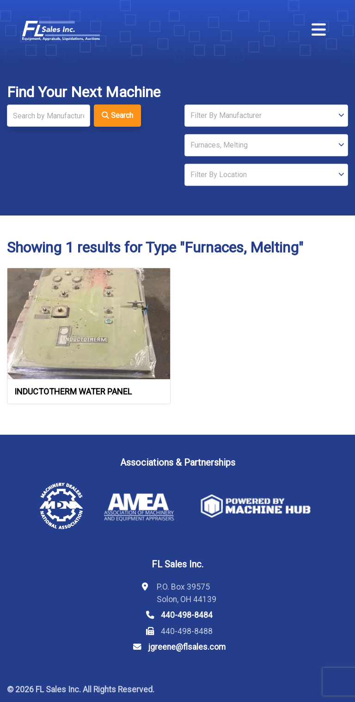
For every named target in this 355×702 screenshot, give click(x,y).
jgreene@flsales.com (187, 647)
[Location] (266, 175)
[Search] (48, 116)
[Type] (266, 145)
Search (117, 115)
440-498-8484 (187, 615)
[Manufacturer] (266, 116)
